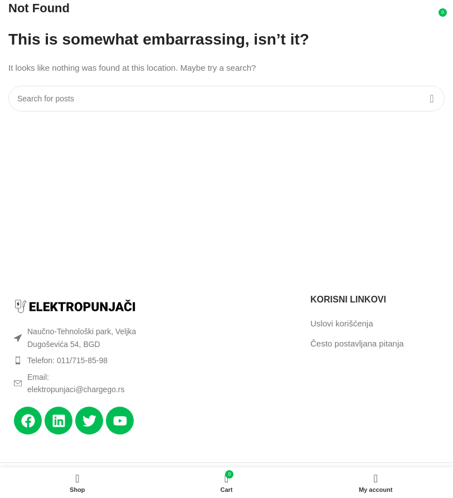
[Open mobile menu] (23, 17)
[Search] (226, 98)
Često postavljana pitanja (357, 343)
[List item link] (75, 360)
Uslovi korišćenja (341, 323)
